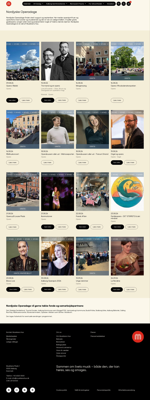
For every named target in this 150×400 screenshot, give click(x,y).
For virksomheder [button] (96, 4)
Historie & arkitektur (63, 347)
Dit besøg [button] (39, 4)
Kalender (27, 4)
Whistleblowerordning (126, 390)
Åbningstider (11, 339)
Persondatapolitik (104, 390)
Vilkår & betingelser (82, 390)
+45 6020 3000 (18, 376)
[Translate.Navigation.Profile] (124, 4)
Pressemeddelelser (98, 336)
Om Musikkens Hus (63, 336)
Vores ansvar (61, 353)
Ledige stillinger (12, 342)
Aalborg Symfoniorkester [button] (57, 4)
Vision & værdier (62, 350)
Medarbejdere (11, 336)
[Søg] (119, 4)
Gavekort (110, 4)
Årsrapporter (61, 356)
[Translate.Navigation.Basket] (129, 4)
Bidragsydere (61, 345)
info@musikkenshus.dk (20, 378)
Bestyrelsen (60, 342)
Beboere (59, 339)
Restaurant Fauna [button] (78, 4)
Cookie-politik (61, 390)
